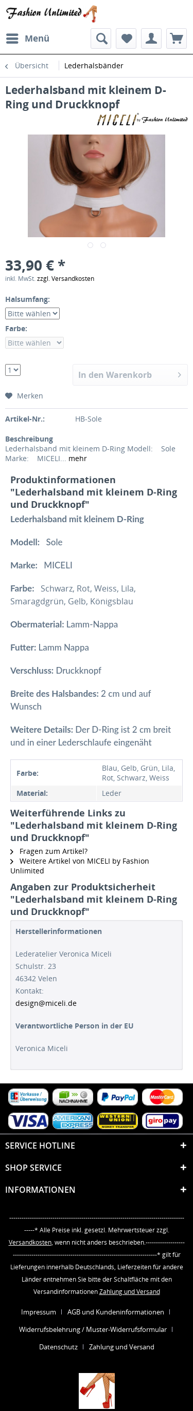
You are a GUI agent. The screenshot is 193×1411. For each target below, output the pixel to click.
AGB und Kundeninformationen (115, 1312)
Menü (27, 37)
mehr (76, 458)
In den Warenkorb (129, 373)
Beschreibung (29, 439)
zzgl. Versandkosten (65, 278)
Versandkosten (30, 1242)
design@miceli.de (46, 1003)
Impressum (38, 1312)
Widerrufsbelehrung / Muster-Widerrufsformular (93, 1329)
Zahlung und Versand (129, 1291)
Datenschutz (58, 1346)
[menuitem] (27, 38)
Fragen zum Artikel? (48, 851)
